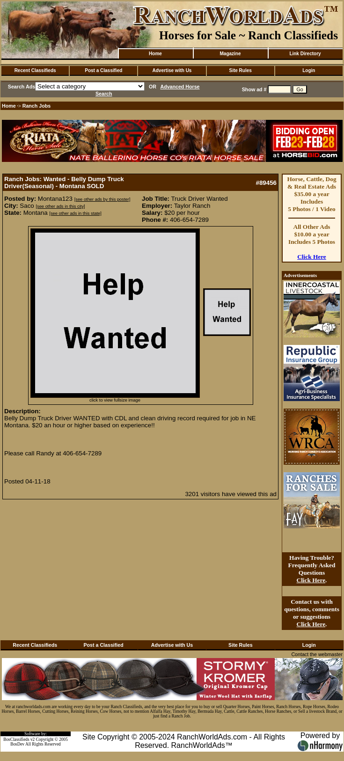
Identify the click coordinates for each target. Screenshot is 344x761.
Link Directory (305, 53)
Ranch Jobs (36, 106)
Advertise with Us (172, 70)
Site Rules (240, 70)
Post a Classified (103, 70)
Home (155, 53)
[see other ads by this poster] (102, 199)
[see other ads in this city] (60, 206)
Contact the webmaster (317, 654)
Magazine (230, 53)
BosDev (17, 744)
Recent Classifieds (35, 70)
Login (308, 70)
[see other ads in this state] (75, 213)
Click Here (311, 256)
